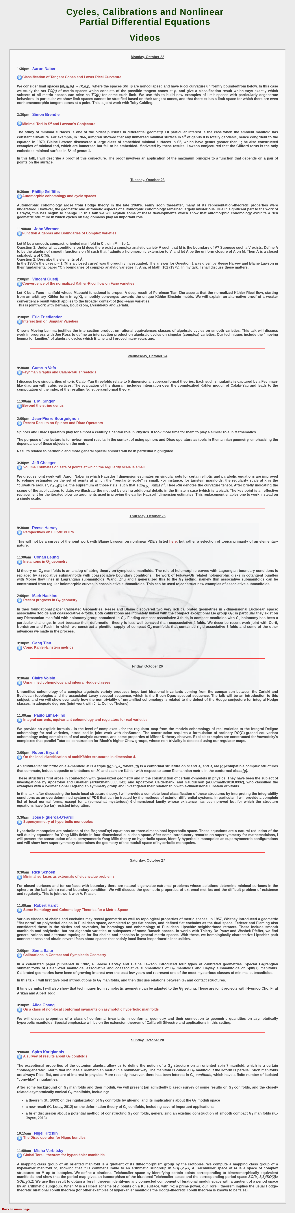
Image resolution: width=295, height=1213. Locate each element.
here (173, 541)
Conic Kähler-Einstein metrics (45, 647)
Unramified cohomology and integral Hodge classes (63, 682)
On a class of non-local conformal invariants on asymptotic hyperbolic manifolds (88, 1009)
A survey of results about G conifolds (52, 1056)
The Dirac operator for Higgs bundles (51, 1137)
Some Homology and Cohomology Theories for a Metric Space (72, 910)
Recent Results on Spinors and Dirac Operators (60, 423)
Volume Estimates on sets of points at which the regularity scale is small (81, 467)
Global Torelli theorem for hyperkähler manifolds (61, 1155)
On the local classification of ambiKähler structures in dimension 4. (76, 757)
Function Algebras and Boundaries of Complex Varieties (66, 233)
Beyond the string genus (40, 405)
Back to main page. (16, 1209)
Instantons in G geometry (42, 561)
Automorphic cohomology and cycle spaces (56, 196)
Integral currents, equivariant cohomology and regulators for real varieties (82, 719)
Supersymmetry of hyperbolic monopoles (55, 822)
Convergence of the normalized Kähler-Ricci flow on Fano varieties (75, 283)
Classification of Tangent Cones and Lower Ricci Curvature (69, 77)
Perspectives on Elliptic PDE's (45, 532)
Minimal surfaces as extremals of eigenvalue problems (66, 876)
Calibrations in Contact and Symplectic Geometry (61, 955)
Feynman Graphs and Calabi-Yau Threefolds (56, 372)
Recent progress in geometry (47, 600)
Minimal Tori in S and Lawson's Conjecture (56, 124)
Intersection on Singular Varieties (47, 321)
